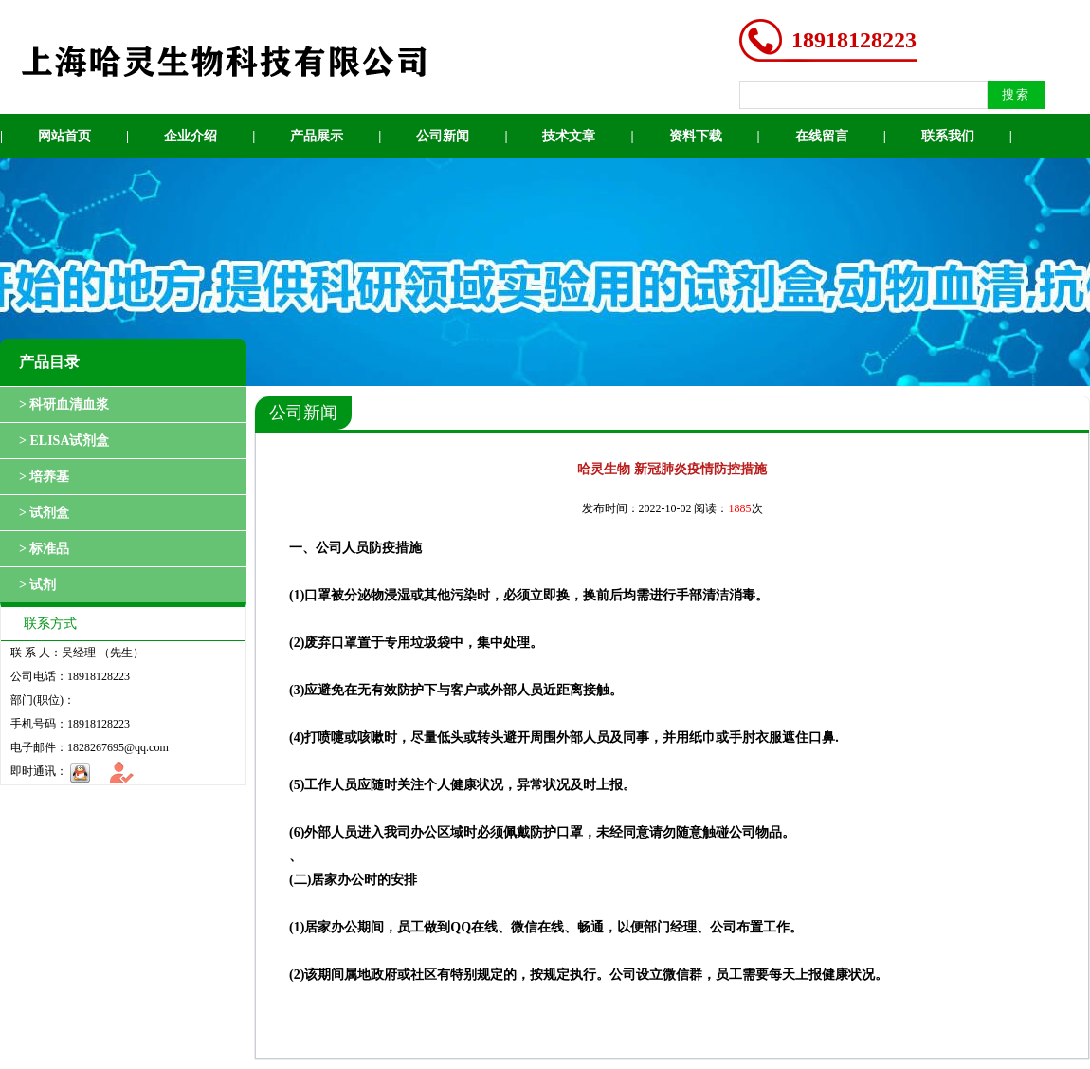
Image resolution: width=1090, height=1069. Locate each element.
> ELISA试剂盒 (64, 440)
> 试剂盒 (44, 513)
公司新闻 (442, 136)
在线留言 (821, 136)
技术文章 (568, 136)
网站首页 (64, 136)
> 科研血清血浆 (64, 404)
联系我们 (947, 136)
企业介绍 (190, 136)
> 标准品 (44, 549)
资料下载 (695, 136)
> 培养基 (44, 477)
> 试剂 (37, 585)
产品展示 (316, 136)
